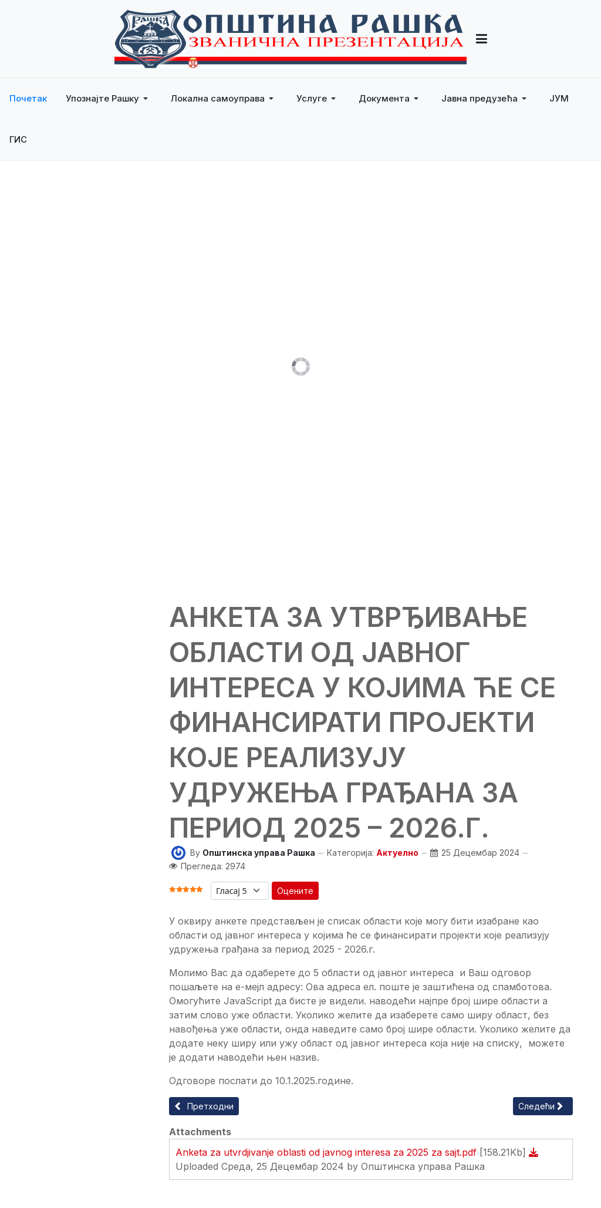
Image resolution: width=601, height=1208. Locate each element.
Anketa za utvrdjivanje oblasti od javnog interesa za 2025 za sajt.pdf (327, 1152)
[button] (108, 98)
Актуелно (397, 853)
